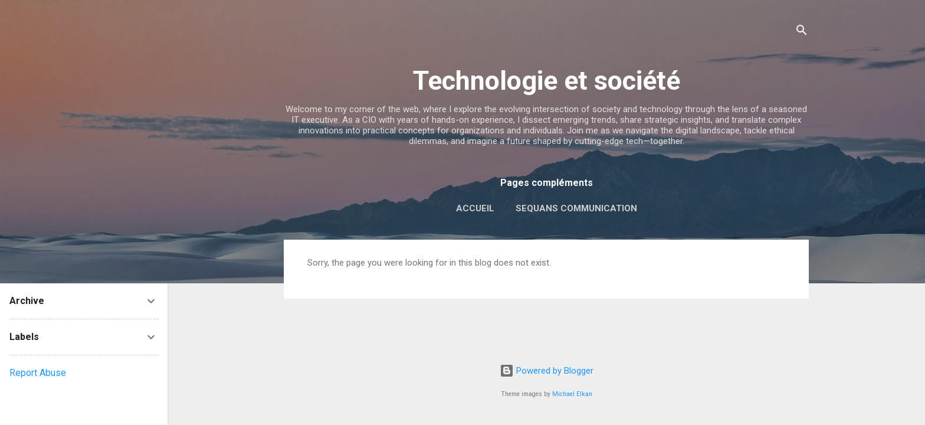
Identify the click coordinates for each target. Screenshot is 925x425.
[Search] (802, 32)
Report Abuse (37, 372)
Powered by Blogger (546, 370)
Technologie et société (546, 80)
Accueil (475, 208)
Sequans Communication (576, 208)
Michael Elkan (572, 394)
